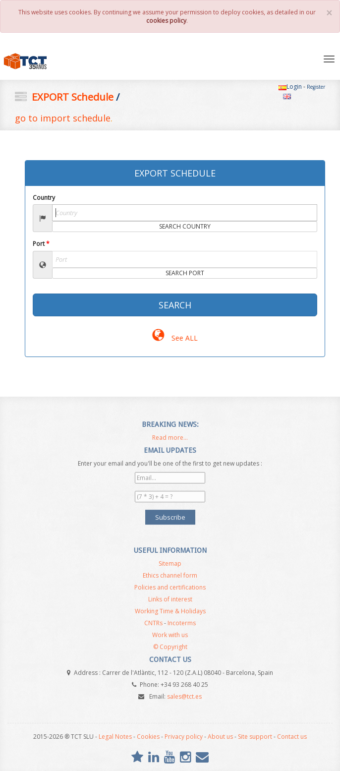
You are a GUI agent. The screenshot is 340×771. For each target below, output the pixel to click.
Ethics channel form (170, 577)
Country (44, 197)
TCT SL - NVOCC (43, 61)
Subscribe (170, 515)
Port (41, 243)
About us (220, 736)
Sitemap (170, 565)
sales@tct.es (184, 694)
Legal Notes (115, 736)
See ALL (174, 338)
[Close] (329, 13)
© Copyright (170, 649)
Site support (255, 736)
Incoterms (182, 625)
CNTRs (153, 625)
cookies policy (166, 20)
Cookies (148, 736)
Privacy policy (184, 736)
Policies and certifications (170, 589)
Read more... (170, 439)
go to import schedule (63, 118)
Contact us (292, 736)
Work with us (170, 637)
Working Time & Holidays (170, 613)
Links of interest (170, 601)
